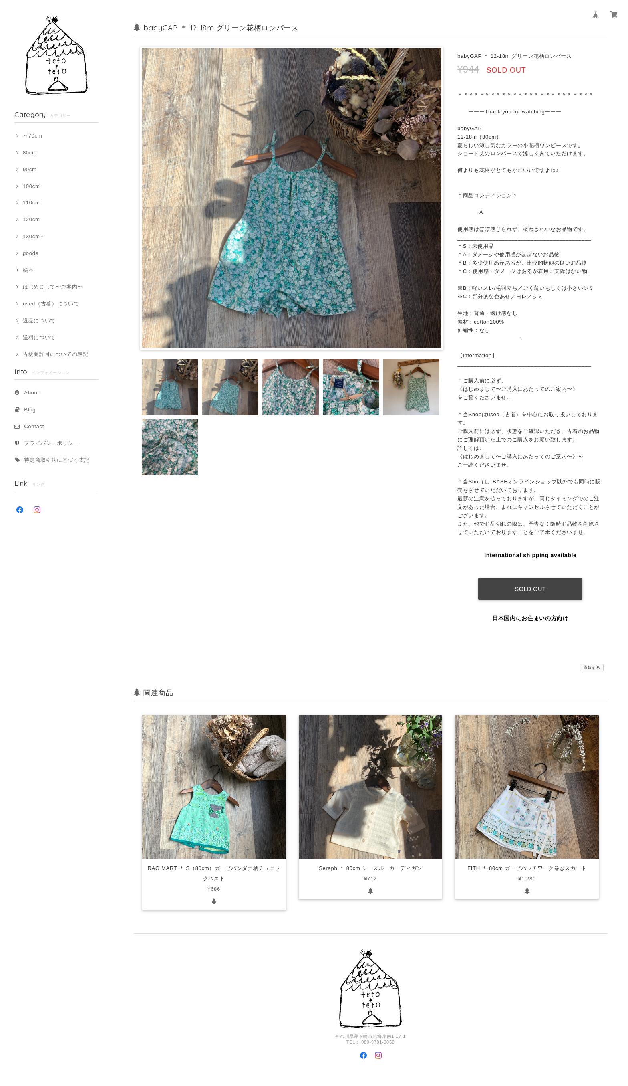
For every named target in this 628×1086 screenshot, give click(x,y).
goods (30, 253)
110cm (31, 203)
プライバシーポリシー (51, 443)
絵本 (28, 270)
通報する (591, 661)
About (31, 393)
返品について (39, 321)
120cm (31, 219)
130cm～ (34, 236)
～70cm (32, 136)
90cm (30, 169)
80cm (30, 153)
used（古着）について (51, 304)
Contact (34, 426)
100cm (31, 186)
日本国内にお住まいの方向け (530, 612)
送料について (39, 337)
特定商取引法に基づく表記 (57, 460)
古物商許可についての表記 (56, 354)
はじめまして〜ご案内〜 (53, 287)
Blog (30, 409)
